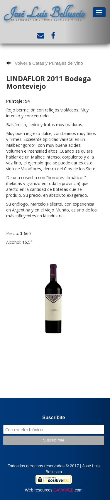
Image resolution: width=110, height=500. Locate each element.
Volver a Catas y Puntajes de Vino (44, 63)
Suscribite (53, 417)
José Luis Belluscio (44, 13)
